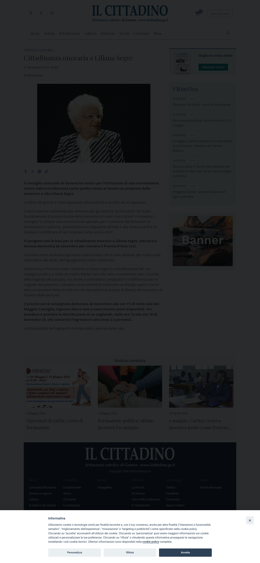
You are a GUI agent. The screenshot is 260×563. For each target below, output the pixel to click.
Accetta (185, 552)
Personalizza (74, 552)
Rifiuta (130, 552)
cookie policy (150, 541)
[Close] (250, 520)
